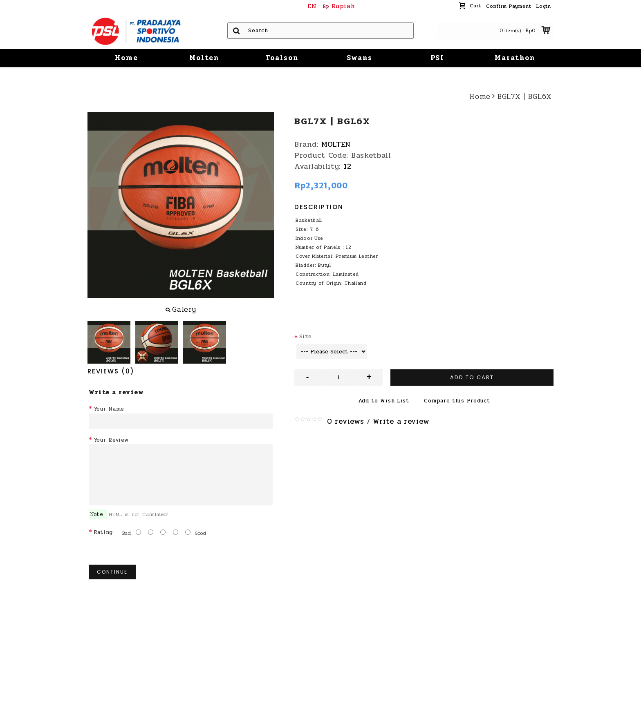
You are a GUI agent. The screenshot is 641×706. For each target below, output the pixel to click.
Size (305, 337)
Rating (103, 532)
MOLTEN (336, 144)
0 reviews (345, 421)
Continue (112, 571)
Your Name (109, 409)
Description (318, 207)
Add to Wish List (383, 401)
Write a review (401, 421)
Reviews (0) (110, 371)
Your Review (111, 440)
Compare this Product (457, 401)
